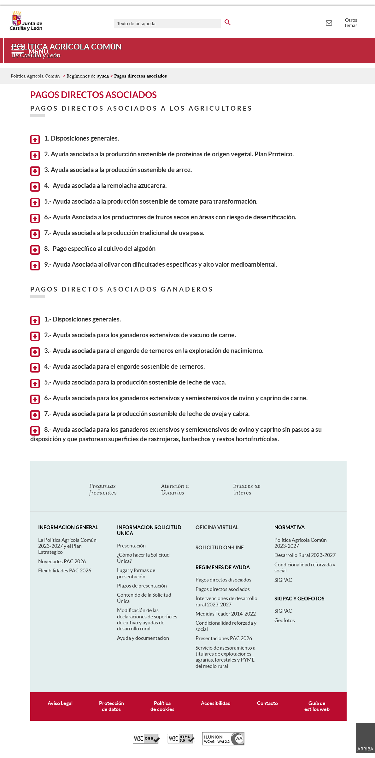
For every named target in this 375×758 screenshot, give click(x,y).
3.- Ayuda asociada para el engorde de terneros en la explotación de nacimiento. (147, 352)
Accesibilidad (216, 703)
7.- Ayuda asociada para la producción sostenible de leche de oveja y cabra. (140, 415)
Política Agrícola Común (35, 76)
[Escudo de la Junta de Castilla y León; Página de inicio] (25, 29)
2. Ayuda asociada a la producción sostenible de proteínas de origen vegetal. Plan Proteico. (162, 155)
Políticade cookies (162, 706)
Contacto (267, 703)
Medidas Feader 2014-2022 (226, 613)
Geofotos (284, 620)
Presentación (131, 545)
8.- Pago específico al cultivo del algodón (92, 250)
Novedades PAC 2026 (62, 561)
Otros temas (351, 22)
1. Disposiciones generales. (74, 139)
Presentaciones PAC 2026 (224, 638)
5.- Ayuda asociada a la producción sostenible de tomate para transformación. (144, 202)
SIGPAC (283, 580)
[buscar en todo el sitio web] (227, 21)
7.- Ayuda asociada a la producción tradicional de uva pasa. (117, 234)
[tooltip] (329, 22)
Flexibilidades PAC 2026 (64, 570)
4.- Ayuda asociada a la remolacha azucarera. (98, 187)
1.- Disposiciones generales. (75, 320)
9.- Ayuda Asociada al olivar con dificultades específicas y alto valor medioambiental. (153, 265)
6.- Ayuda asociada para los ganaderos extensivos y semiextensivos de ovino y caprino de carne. (169, 399)
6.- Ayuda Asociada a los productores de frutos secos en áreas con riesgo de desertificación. (163, 218)
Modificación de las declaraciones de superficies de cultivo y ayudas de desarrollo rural (147, 619)
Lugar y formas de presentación (136, 573)
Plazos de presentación (142, 585)
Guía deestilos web (317, 706)
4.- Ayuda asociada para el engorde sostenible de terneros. (117, 368)
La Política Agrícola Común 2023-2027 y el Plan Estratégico (67, 546)
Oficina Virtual (217, 527)
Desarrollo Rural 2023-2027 (305, 555)
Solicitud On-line (220, 547)
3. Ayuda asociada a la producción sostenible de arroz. (111, 171)
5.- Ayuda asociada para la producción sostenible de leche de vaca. (128, 383)
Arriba (365, 748)
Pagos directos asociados (223, 589)
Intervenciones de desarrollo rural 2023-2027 (226, 601)
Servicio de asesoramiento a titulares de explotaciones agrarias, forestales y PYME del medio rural (225, 657)
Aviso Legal (60, 703)
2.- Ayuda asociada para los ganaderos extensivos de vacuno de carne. (133, 336)
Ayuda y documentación (143, 638)
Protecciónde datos (111, 706)
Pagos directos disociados (223, 579)
